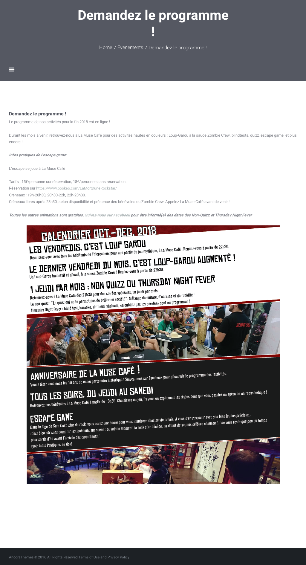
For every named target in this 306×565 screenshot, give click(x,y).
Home (105, 48)
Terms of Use (89, 557)
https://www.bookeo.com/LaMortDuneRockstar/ (77, 188)
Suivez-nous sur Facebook (108, 215)
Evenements (130, 48)
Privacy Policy (119, 557)
